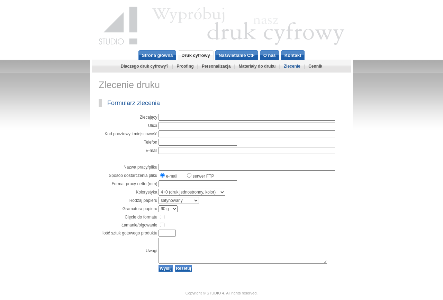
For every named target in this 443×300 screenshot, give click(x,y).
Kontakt (292, 55)
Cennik (315, 66)
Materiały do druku (257, 66)
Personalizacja (216, 66)
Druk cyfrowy (195, 55)
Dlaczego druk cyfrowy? (145, 66)
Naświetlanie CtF (237, 55)
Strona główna (157, 55)
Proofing (185, 66)
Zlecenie (292, 66)
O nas (269, 55)
